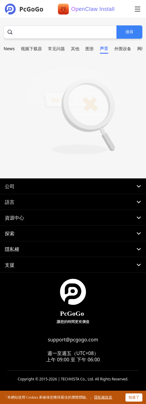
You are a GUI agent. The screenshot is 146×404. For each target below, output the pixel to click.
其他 (75, 48)
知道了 (134, 397)
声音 (104, 48)
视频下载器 (31, 48)
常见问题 (56, 48)
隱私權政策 (103, 397)
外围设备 (122, 48)
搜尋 (129, 31)
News (9, 48)
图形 (89, 48)
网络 (141, 48)
